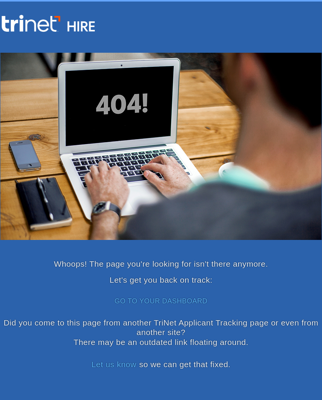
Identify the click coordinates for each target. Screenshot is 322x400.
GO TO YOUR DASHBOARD (160, 301)
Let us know (114, 364)
